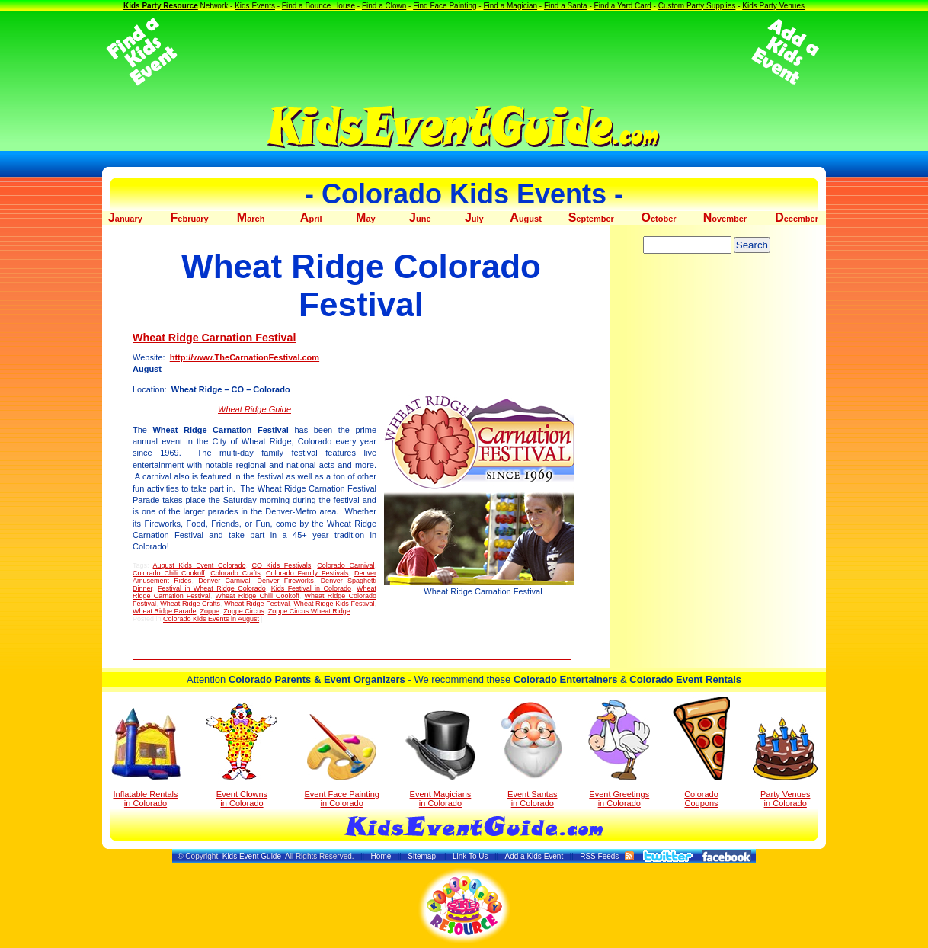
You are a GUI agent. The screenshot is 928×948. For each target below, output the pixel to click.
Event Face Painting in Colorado (341, 761)
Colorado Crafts (235, 573)
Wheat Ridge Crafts (190, 603)
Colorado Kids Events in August (211, 619)
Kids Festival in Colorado (311, 588)
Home (381, 856)
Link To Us (470, 856)
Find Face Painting (444, 6)
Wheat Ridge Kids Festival (333, 603)
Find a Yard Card (622, 6)
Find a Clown (384, 6)
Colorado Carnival (345, 565)
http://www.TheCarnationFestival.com (244, 357)
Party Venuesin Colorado (785, 762)
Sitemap (422, 856)
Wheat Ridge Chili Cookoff (257, 596)
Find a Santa (565, 6)
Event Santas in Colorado (532, 754)
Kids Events (255, 6)
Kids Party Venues (773, 6)
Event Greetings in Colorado (619, 754)
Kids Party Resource (160, 6)
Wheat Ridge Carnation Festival (214, 337)
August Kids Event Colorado (199, 565)
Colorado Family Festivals (307, 573)
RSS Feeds (599, 856)
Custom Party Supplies (697, 6)
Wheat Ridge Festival (257, 603)
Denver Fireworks (285, 580)
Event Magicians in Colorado (440, 759)
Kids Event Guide (251, 856)
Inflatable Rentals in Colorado (146, 757)
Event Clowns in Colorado (242, 755)
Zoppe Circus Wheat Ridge (309, 611)
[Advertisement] (464, 52)
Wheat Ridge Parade (165, 611)
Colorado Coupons (701, 752)
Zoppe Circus (243, 611)
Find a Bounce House (318, 6)
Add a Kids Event (533, 856)
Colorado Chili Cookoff (169, 573)
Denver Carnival (224, 580)
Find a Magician (510, 6)
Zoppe (210, 611)
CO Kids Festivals (282, 565)
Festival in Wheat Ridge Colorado (212, 588)
